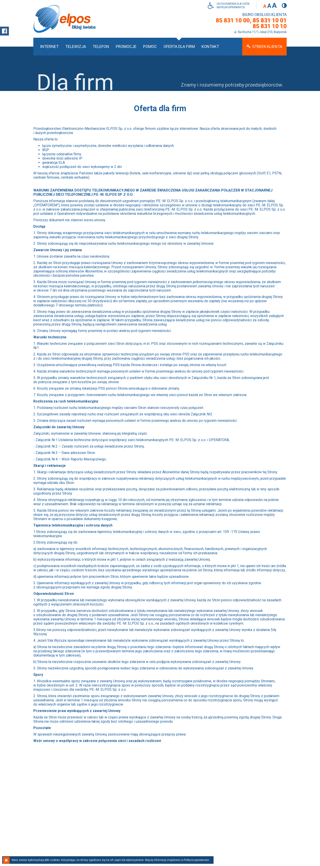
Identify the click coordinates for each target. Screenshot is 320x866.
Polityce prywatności (196, 860)
